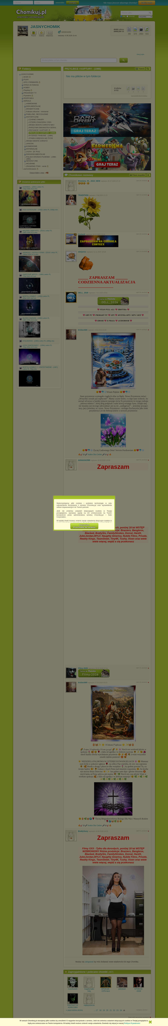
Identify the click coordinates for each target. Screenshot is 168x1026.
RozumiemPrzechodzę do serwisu (84, 526)
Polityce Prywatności (132, 1023)
